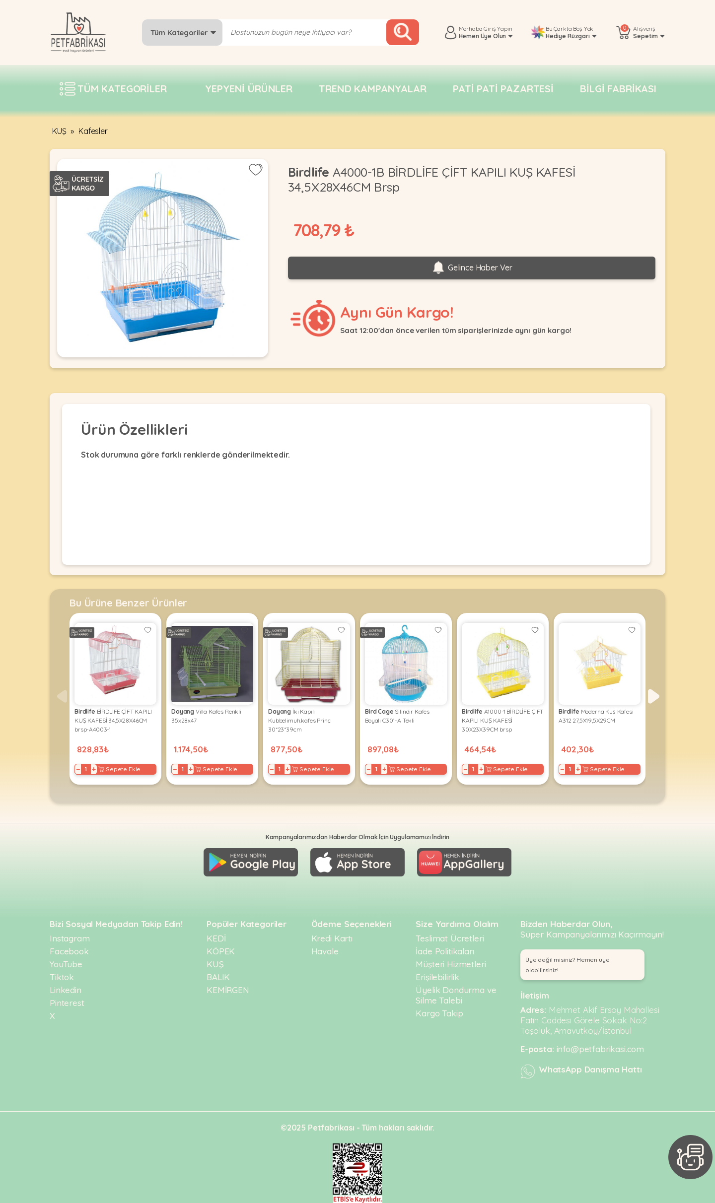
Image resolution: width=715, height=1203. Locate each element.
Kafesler (93, 131)
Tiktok (62, 977)
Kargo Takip (439, 1013)
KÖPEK (221, 951)
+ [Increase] (94, 769)
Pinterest (67, 1003)
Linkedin (65, 990)
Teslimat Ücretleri (450, 938)
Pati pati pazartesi (503, 88)
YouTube (66, 964)
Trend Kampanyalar (372, 88)
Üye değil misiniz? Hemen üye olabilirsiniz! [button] (567, 965)
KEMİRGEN (228, 990)
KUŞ (59, 131)
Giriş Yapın (498, 28)
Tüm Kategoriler (183, 32)
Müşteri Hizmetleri (451, 964)
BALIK (218, 977)
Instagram (70, 938)
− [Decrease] (78, 769)
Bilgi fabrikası (618, 88)
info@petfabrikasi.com (600, 1049)
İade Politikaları (445, 951)
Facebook (69, 951)
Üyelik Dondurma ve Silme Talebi (456, 995)
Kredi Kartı (332, 938)
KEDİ (216, 938)
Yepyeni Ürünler (248, 88)
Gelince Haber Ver (471, 268)
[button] (653, 696)
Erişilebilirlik (437, 977)
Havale (325, 951)
